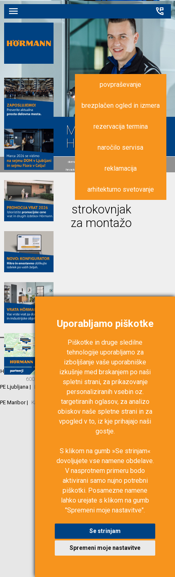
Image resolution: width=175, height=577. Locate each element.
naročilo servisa (120, 147)
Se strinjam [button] (105, 531)
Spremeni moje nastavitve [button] (105, 548)
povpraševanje (120, 84)
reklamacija (121, 168)
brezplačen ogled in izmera (121, 105)
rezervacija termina (120, 126)
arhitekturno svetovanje (120, 189)
